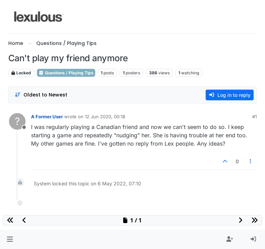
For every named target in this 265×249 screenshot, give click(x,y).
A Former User (47, 116)
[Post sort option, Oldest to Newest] (40, 95)
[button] (10, 239)
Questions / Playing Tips (66, 72)
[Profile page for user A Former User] (17, 121)
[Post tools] (251, 161)
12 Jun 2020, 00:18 (105, 116)
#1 (254, 116)
